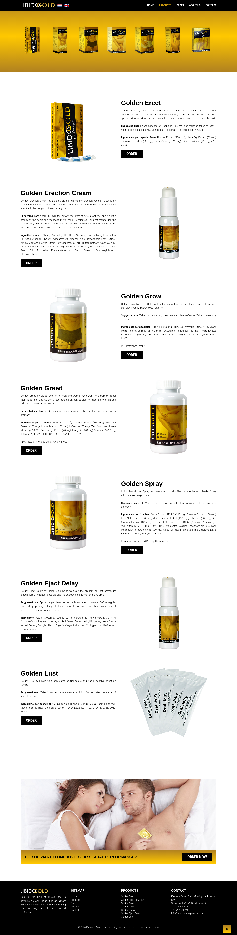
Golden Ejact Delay (130, 913)
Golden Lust (127, 916)
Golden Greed (128, 906)
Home (150, 5)
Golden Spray (128, 910)
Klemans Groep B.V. (96, 927)
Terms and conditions (148, 927)
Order (180, 5)
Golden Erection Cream (133, 899)
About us (195, 5)
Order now (197, 857)
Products (165, 5)
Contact (211, 5)
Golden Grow (128, 903)
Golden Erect (127, 896)
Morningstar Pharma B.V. (122, 927)
